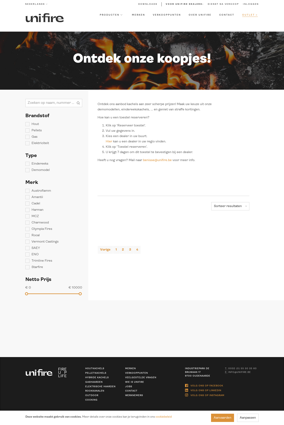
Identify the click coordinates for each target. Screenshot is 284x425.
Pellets (36, 130)
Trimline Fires (41, 260)
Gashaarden (94, 382)
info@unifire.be (238, 372)
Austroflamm (41, 190)
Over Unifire (200, 15)
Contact (227, 15)
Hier (109, 141)
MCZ (35, 216)
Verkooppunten (167, 15)
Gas (34, 137)
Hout (35, 124)
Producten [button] (111, 15)
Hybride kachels (97, 378)
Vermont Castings (44, 241)
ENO (35, 254)
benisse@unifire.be (157, 160)
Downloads (147, 4)
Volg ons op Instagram (204, 394)
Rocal (35, 235)
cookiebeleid (163, 416)
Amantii (37, 197)
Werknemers (134, 395)
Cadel (35, 203)
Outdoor (91, 395)
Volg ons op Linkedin (203, 389)
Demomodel (40, 170)
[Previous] (105, 250)
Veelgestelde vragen (140, 378)
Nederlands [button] (36, 4)
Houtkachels (94, 369)
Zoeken (78, 103)
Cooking (91, 400)
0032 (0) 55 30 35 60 (241, 369)
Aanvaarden (223, 417)
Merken (138, 15)
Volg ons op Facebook (204, 385)
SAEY (35, 248)
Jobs (128, 387)
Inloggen (251, 4)
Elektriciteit (40, 143)
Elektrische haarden (100, 387)
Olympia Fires (41, 229)
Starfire (37, 267)
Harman (37, 210)
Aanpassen (248, 417)
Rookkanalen (94, 391)
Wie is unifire (134, 382)
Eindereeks (39, 163)
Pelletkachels (95, 373)
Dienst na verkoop (223, 4)
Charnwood (40, 222)
